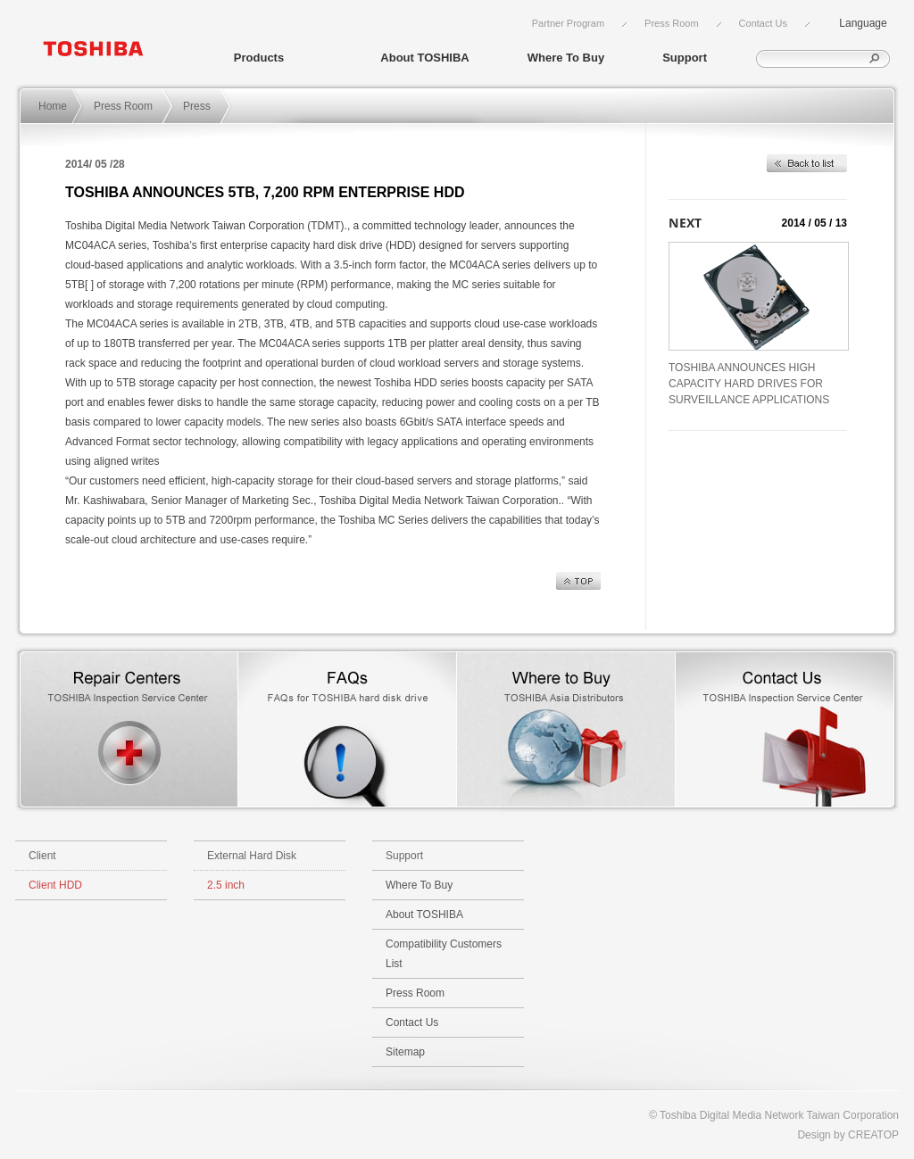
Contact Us (763, 23)
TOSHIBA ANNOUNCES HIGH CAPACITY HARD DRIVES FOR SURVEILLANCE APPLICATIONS (749, 383)
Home (52, 106)
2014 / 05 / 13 (814, 223)
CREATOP (873, 1135)
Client (42, 855)
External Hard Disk (251, 855)
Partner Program (568, 23)
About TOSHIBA (424, 57)
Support (684, 57)
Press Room (671, 23)
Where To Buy (566, 57)
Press (197, 106)
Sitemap (405, 1052)
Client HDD (55, 885)
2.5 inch (226, 885)
